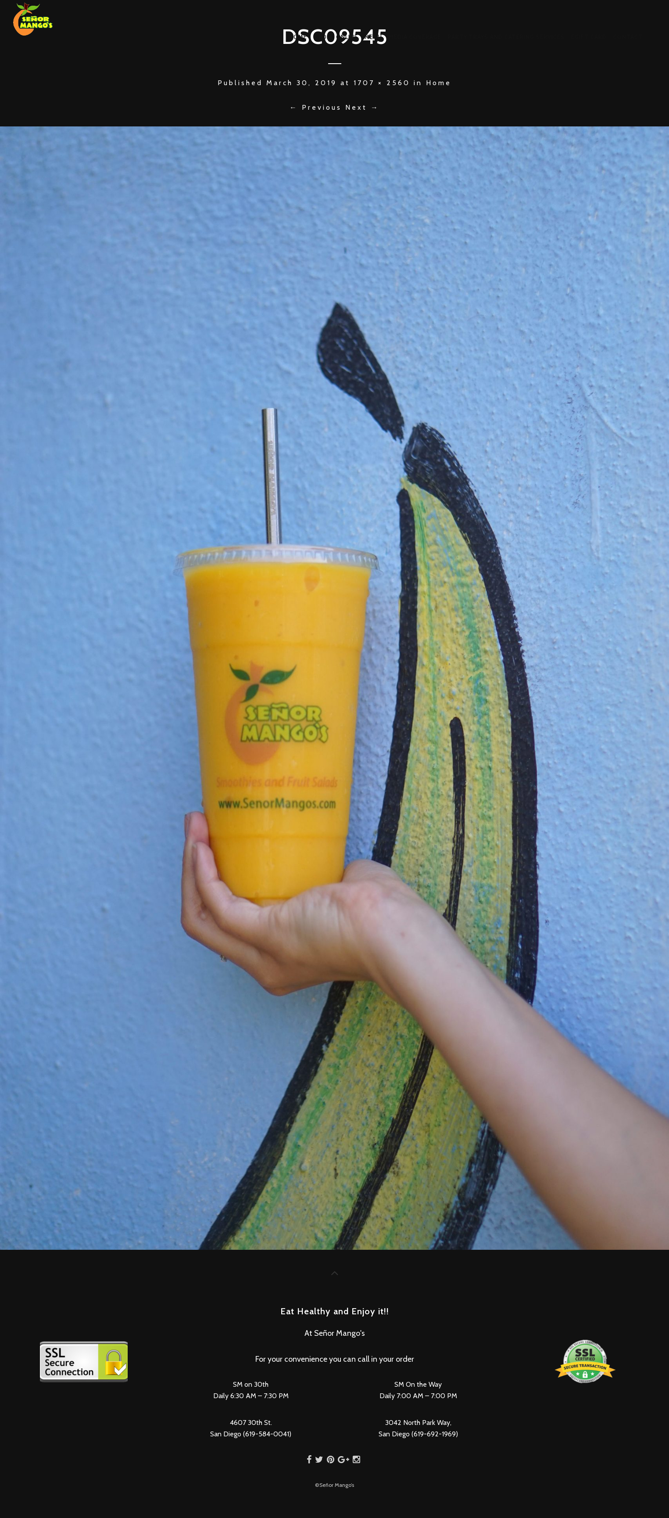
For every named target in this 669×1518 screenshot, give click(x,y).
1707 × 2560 (382, 83)
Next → (362, 107)
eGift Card (589, 36)
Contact (628, 36)
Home (298, 36)
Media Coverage (415, 36)
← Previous (316, 107)
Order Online (336, 36)
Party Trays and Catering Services (506, 36)
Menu (373, 36)
